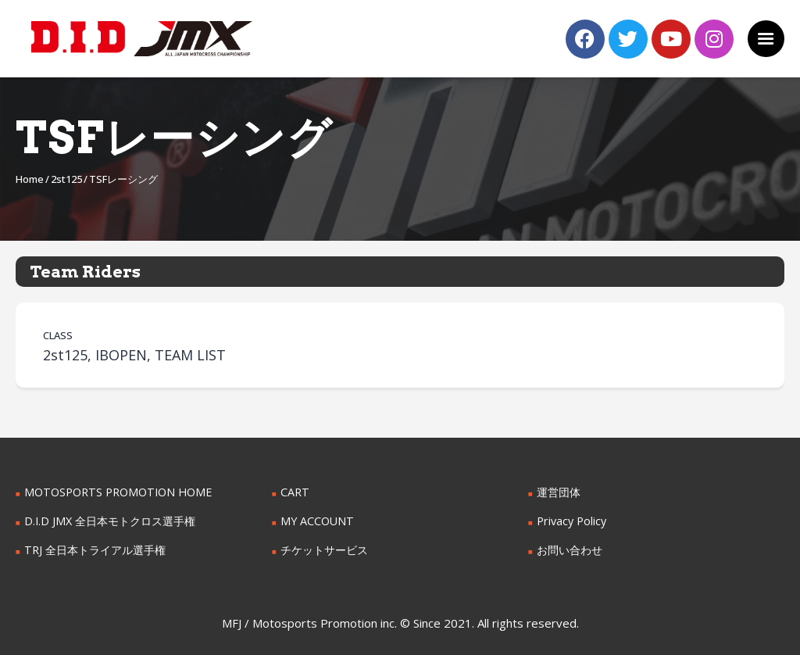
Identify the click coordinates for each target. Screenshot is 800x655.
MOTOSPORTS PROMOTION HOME (116, 492)
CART (294, 492)
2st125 (66, 179)
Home (30, 179)
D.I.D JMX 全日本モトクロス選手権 (109, 521)
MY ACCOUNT (316, 521)
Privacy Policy (571, 521)
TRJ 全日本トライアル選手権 (94, 549)
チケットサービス (324, 549)
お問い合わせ (569, 549)
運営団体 (558, 492)
